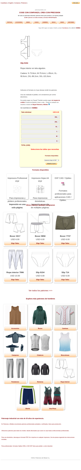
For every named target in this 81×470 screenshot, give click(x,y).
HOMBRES (45, 22)
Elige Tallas (15, 243)
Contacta (17, 3)
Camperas (15, 355)
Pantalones (15, 382)
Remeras (40, 382)
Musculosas (65, 355)
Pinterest (24, 3)
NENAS (54, 22)
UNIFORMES (71, 22)
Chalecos (40, 355)
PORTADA (9, 22)
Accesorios (15, 328)
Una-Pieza (52, 408)
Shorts (27, 408)
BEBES (28, 22)
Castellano (4, 3)
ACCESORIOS (18, 22)
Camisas (65, 328)
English (11, 3)
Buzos (40, 328)
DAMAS (37, 22)
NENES (62, 22)
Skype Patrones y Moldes (41, 104)
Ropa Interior (65, 382)
